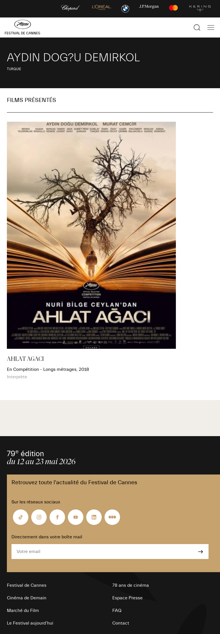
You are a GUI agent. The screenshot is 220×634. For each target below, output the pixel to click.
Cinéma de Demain (26, 597)
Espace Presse (127, 597)
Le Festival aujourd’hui (30, 623)
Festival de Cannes (26, 585)
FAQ (116, 610)
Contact (120, 623)
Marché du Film (23, 610)
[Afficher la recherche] (197, 27)
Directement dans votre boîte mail (46, 537)
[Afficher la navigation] (210, 27)
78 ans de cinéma (130, 585)
